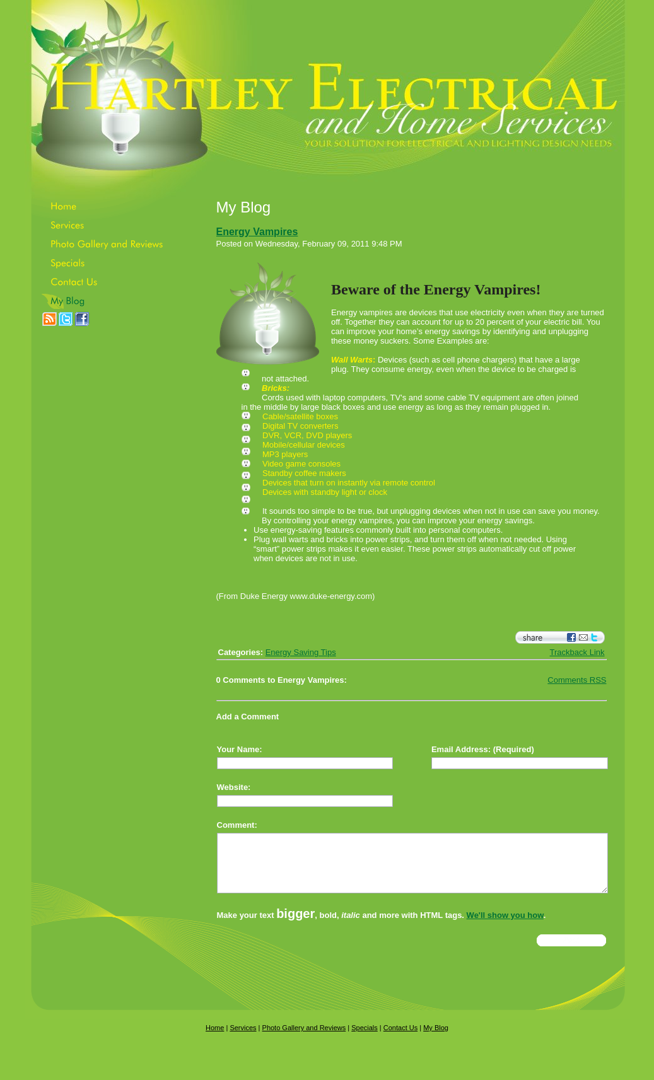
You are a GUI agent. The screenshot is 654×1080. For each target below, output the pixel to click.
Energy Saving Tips (301, 652)
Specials (364, 1039)
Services (243, 1039)
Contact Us (400, 1039)
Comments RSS (576, 680)
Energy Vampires (257, 231)
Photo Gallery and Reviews (304, 1039)
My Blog (435, 1039)
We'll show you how (505, 926)
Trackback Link (577, 652)
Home (215, 1039)
